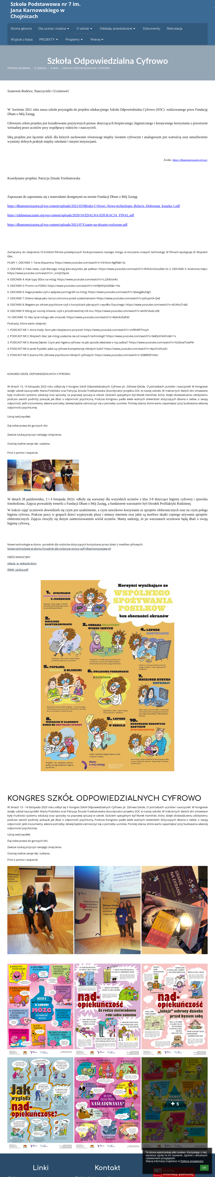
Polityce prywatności (191, 1161)
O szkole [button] (85, 28)
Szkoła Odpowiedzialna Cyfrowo (86, 68)
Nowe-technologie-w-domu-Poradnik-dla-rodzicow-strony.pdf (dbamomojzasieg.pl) (59, 548)
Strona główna (18, 68)
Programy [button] (75, 39)
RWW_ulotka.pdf (17, 569)
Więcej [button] (97, 39)
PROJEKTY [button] (49, 39)
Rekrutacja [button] (174, 28)
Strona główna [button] (21, 28)
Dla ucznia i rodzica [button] (54, 28)
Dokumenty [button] (151, 28)
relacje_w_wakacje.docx (22, 563)
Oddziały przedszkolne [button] (118, 28)
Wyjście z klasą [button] (22, 39)
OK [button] (204, 1167)
